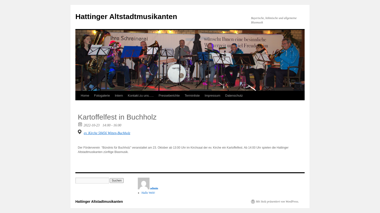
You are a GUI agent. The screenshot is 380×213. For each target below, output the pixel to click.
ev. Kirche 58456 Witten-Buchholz (107, 133)
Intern (119, 95)
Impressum (212, 95)
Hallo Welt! (148, 192)
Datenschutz (234, 95)
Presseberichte (169, 95)
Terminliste (192, 95)
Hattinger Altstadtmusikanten (126, 16)
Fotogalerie (102, 95)
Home (85, 95)
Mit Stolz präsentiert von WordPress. (277, 201)
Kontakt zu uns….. (141, 95)
